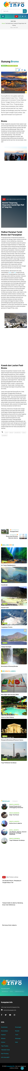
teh (15, 272)
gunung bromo (18, 432)
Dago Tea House (14, 815)
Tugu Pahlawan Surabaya (8, 762)
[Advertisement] (14, 44)
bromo (6, 432)
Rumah (17, 1031)
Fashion (3, 1034)
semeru (24, 432)
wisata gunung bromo (19, 991)
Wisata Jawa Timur (12, 65)
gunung (11, 432)
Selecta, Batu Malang (7, 717)
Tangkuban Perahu (6, 627)
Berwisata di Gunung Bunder (9, 666)
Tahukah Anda (5, 1049)
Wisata (4, 65)
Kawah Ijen (4, 585)
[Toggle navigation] (3, 16)
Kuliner (3, 1042)
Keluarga (17, 1038)
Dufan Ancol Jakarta (15, 823)
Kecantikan (4, 1031)
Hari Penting (4, 1053)
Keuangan (18, 1027)
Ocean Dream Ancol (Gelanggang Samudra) (16, 806)
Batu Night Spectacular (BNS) (10, 694)
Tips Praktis (4, 1046)
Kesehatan (4, 1027)
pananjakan (4, 435)
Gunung (10, 61)
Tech (16, 1034)
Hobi (16, 1042)
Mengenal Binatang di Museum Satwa (12, 740)
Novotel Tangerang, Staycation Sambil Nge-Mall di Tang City (13, 205)
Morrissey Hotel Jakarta (9, 925)
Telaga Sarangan (6, 646)
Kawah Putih (5, 607)
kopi (10, 272)
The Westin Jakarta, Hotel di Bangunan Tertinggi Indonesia (17, 833)
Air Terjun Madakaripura (8, 565)
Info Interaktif (5, 1057)
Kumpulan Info (10, 1066)
